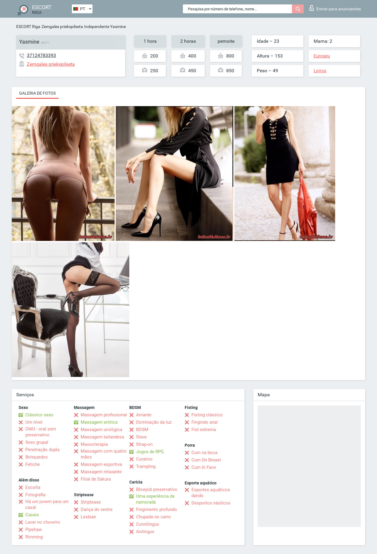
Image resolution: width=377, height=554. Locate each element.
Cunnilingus (147, 524)
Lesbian (88, 517)
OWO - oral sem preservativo (40, 432)
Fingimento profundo (156, 509)
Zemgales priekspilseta (62, 26)
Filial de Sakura (96, 479)
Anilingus (145, 531)
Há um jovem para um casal (47, 504)
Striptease (91, 502)
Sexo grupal (36, 442)
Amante (143, 414)
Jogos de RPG (150, 451)
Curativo (144, 459)
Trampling (146, 466)
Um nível (33, 422)
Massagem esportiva (101, 464)
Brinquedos (36, 457)
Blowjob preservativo (156, 489)
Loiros (320, 70)
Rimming (34, 537)
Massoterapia (94, 444)
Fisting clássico (207, 414)
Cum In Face (203, 467)
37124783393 (41, 55)
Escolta (32, 487)
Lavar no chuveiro (42, 522)
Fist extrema (203, 429)
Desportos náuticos (210, 503)
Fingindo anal (204, 422)
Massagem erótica (99, 422)
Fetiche (32, 464)
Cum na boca (204, 452)
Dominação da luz (153, 422)
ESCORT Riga (28, 26)
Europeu (322, 56)
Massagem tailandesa (102, 437)
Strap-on (144, 444)
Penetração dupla (42, 449)
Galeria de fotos (37, 93)
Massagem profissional (104, 414)
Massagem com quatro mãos (104, 454)
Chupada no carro (153, 517)
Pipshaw (33, 529)
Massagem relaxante (101, 471)
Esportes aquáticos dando (210, 492)
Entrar (335, 8)
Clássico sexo (39, 414)
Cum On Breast (206, 460)
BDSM (142, 429)
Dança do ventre (97, 509)
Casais (32, 514)
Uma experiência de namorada (155, 499)
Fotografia (35, 494)
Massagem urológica (101, 429)
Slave (141, 437)
